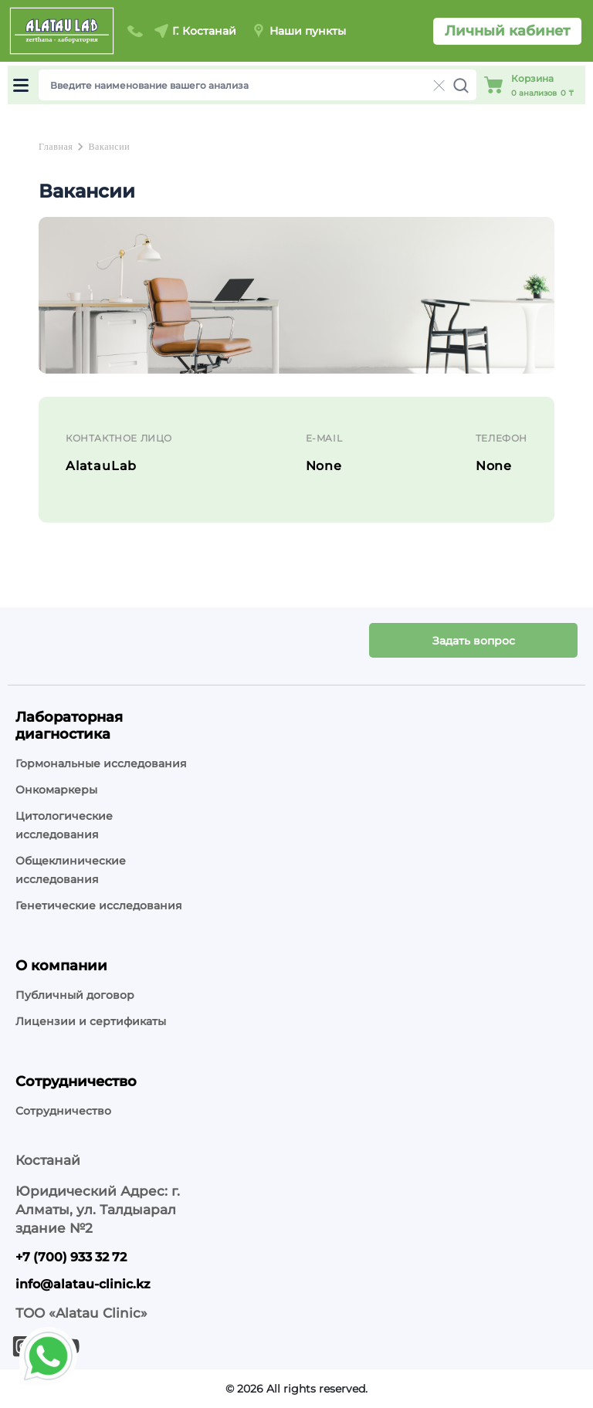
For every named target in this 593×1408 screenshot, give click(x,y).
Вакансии (109, 146)
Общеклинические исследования (70, 870)
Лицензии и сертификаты (90, 1021)
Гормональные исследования (101, 763)
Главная (56, 146)
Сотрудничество (63, 1111)
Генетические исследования (98, 905)
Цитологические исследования (64, 825)
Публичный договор (74, 995)
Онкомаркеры (56, 790)
